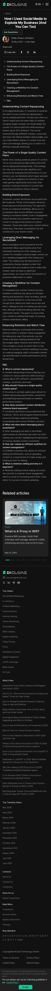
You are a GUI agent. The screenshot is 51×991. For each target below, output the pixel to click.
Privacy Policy (33, 958)
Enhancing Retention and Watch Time (25, 96)
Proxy (7, 527)
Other (20, 940)
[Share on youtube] (18, 582)
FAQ (8, 101)
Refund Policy (33, 963)
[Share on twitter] (4, 582)
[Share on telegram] (13, 582)
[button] (39, 4)
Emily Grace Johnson (22, 38)
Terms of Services (11, 958)
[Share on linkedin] (8, 582)
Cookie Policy (9, 963)
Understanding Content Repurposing (24, 61)
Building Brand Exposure (18, 74)
